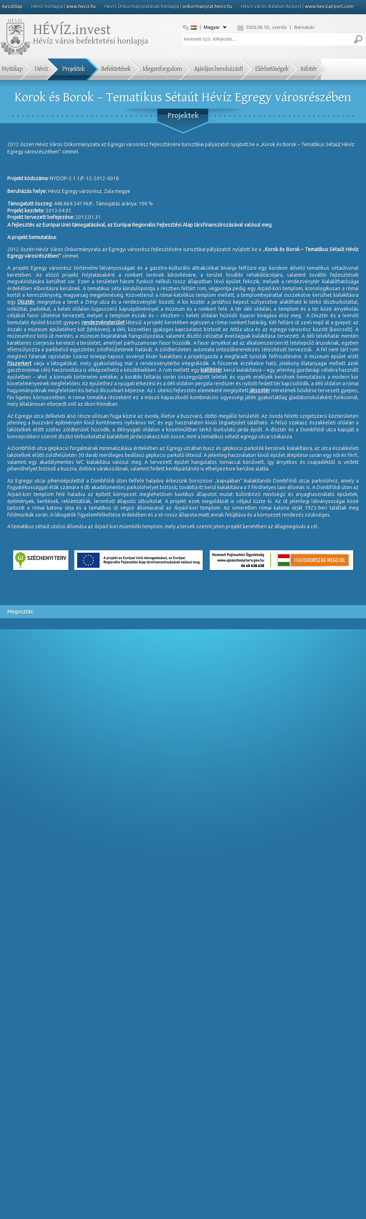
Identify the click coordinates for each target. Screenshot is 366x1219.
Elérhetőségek (271, 69)
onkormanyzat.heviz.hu (207, 6)
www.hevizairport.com (329, 6)
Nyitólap (12, 69)
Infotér (308, 69)
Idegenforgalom (162, 69)
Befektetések (116, 69)
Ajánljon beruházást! (218, 69)
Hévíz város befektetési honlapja (89, 36)
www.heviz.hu (81, 6)
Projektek (73, 69)
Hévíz (41, 69)
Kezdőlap (12, 6)
